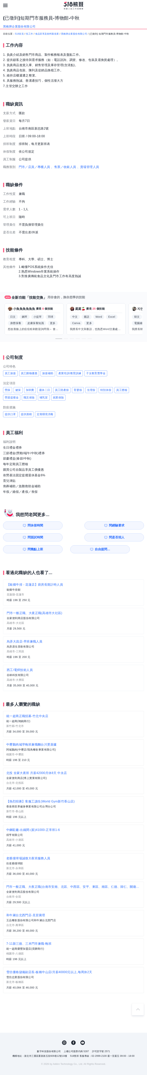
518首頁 (19, 33)
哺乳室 (44, 397)
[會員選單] (141, 5)
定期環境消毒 (45, 414)
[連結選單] (5, 5)
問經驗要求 (58, 525)
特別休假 (105, 390)
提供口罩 (10, 414)
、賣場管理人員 (88, 167)
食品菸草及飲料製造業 (47, 33)
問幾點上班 (22, 537)
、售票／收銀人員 (63, 167)
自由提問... (58, 537)
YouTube (82, 1030)
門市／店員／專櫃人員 (34, 167)
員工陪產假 (62, 390)
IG (64, 1030)
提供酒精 (26, 414)
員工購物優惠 (29, 373)
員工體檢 (121, 390)
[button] (58, 338)
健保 (18, 390)
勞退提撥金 (12, 397)
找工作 (29, 33)
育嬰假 (78, 390)
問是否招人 (130, 525)
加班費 (30, 390)
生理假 (91, 390)
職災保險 (29, 397)
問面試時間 (94, 525)
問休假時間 (22, 525)
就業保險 (58, 397)
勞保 (7, 390)
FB (73, 1030)
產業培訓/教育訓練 (69, 373)
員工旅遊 (10, 373)
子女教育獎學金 (95, 373)
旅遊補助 (47, 373)
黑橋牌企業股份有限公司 (74, 33)
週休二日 (44, 390)
